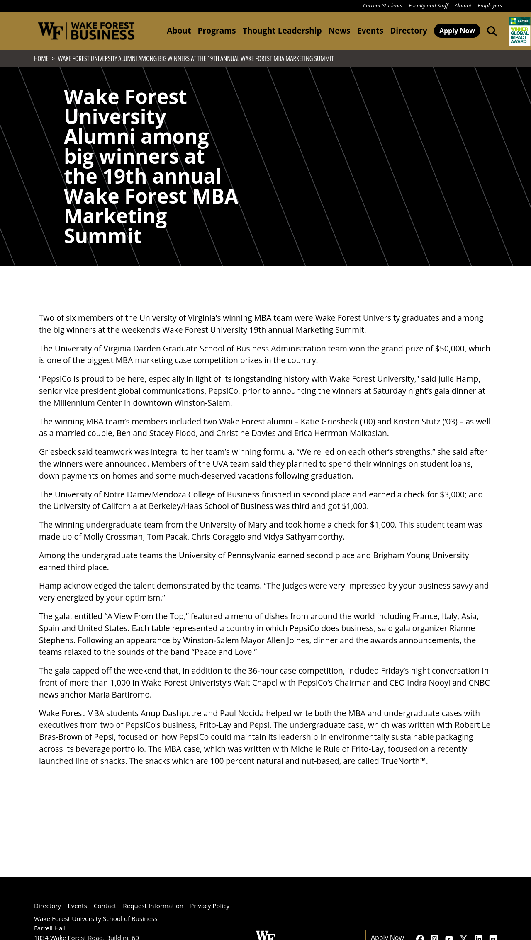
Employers (490, 5)
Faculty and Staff (428, 5)
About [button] (179, 30)
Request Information (153, 905)
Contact (105, 905)
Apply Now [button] (457, 30)
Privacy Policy (209, 905)
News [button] (340, 30)
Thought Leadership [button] (282, 30)
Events (77, 905)
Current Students (382, 5)
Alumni (463, 5)
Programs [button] (216, 30)
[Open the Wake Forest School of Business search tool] (490, 31)
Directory (408, 30)
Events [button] (370, 30)
